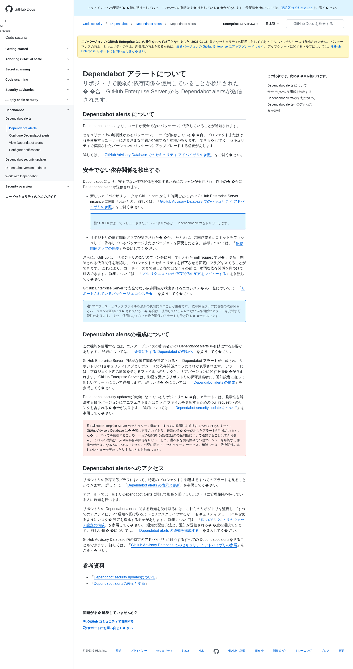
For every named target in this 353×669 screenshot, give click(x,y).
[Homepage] (216, 652)
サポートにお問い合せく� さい (108, 628)
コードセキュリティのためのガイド (30, 196)
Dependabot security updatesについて (206, 408)
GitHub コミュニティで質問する (108, 621)
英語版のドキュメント (297, 8)
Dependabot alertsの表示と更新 (119, 583)
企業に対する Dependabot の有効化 (163, 352)
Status (186, 650)
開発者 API (279, 650)
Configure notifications (25, 150)
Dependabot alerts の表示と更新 (153, 485)
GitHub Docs (24, 9)
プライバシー (139, 650)
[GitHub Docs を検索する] (315, 23)
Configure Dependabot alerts (29, 135)
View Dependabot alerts (26, 142)
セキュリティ (164, 650)
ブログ (325, 650)
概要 (341, 650)
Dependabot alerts (23, 128)
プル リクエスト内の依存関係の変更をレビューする (184, 274)
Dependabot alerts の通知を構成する (169, 530)
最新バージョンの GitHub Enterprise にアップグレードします (220, 46)
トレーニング (303, 650)
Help (201, 650)
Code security (16, 37)
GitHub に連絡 (237, 650)
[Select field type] (240, 23)
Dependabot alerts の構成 (214, 382)
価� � (259, 650)
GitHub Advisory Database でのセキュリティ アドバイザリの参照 (158, 155)
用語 (118, 650)
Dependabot (121, 24)
